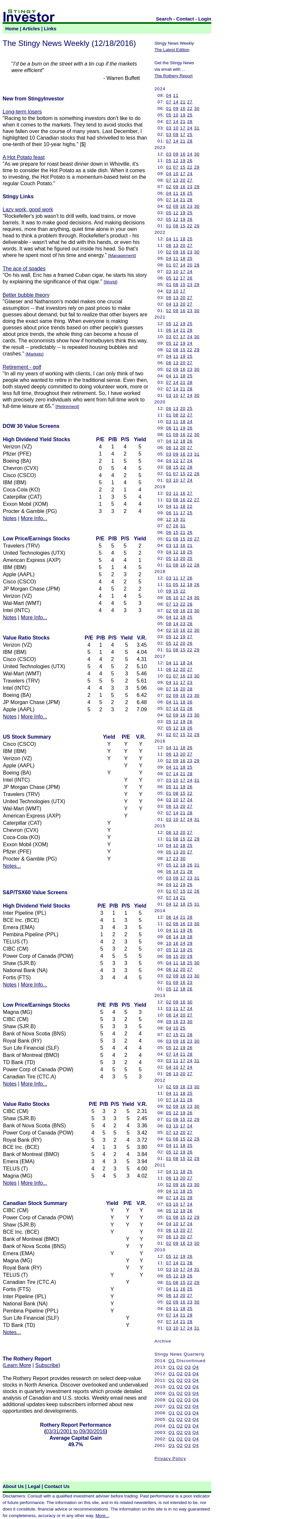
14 (176, 101)
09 (176, 108)
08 (176, 225)
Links (50, 28)
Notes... (12, 866)
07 (168, 101)
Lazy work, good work (28, 209)
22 (190, 108)
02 (168, 186)
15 (183, 167)
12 (176, 160)
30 (197, 108)
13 (176, 180)
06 (168, 245)
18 (183, 238)
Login (204, 19)
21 (183, 101)
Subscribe (46, 1365)
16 (183, 108)
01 (168, 108)
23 (190, 186)
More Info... (34, 518)
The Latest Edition (172, 49)
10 (176, 115)
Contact (185, 19)
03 (168, 128)
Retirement (67, 406)
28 (190, 121)
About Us (13, 1486)
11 (176, 95)
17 (183, 128)
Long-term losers (22, 111)
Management (122, 255)
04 (168, 95)
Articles (31, 28)
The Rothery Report (174, 75)
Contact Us (56, 1486)
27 (190, 101)
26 (190, 160)
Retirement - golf (22, 367)
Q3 (188, 1367)
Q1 (172, 1360)
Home (12, 28)
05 (168, 115)
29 (197, 167)
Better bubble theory (26, 295)
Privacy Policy (170, 1458)
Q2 (179, 1367)
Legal (34, 1486)
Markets (34, 354)
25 (190, 115)
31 (197, 128)
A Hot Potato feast (24, 157)
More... (102, 1515)
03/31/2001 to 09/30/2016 (75, 1431)
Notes (10, 518)
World (110, 281)
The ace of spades (24, 268)
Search (164, 19)
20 (183, 180)
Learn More (17, 1365)
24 (190, 128)
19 (183, 115)
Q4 (195, 1367)
